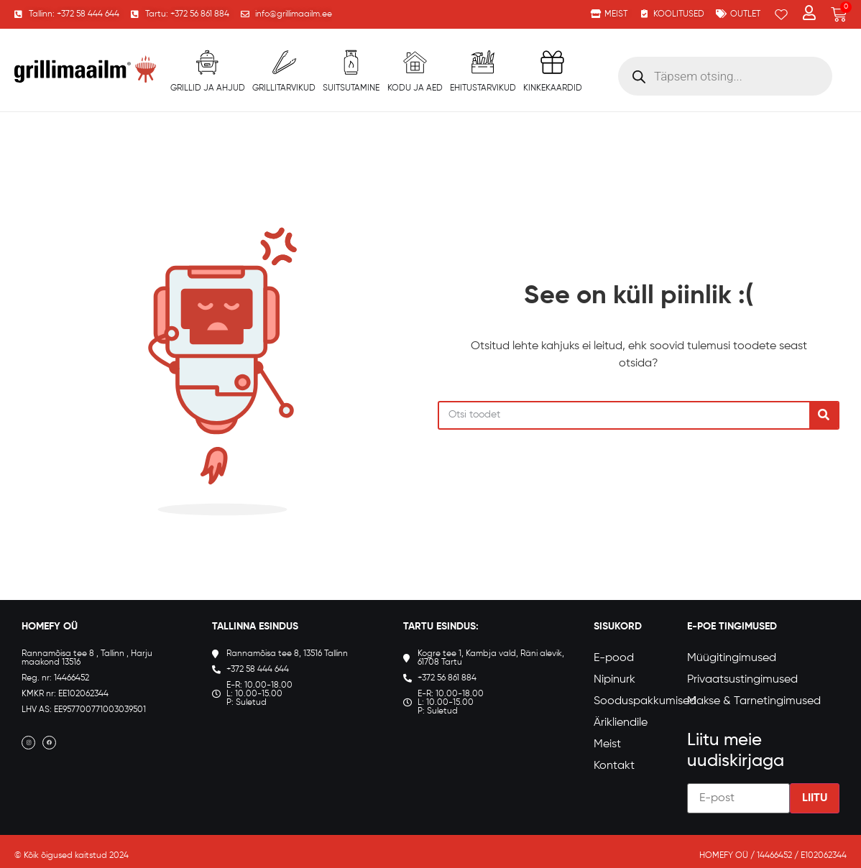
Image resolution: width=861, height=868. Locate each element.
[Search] (823, 415)
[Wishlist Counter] (781, 14)
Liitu (814, 798)
